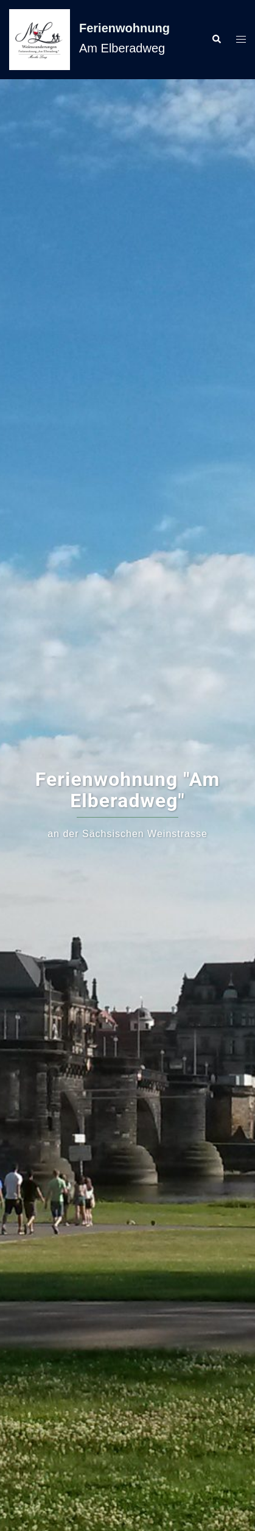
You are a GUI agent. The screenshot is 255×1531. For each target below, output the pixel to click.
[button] (216, 39)
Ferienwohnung (124, 28)
